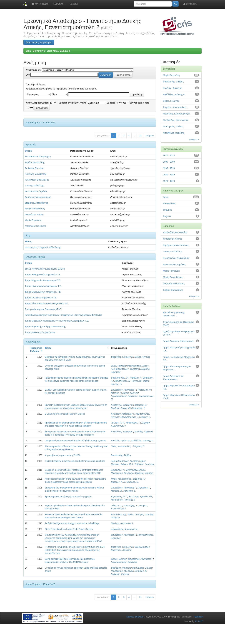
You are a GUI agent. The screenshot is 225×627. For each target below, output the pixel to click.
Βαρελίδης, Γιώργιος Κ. (122, 357)
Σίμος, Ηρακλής (118, 365)
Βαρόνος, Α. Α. (118, 482)
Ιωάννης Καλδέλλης (34, 185)
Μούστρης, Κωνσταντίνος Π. (177, 113)
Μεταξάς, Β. (116, 491)
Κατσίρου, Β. (141, 405)
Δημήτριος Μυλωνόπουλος (38, 197)
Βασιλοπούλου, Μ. (120, 378)
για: (28, 74)
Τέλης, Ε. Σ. (116, 505)
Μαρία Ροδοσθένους (35, 208)
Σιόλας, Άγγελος (142, 357)
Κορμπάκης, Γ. (138, 408)
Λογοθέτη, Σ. (130, 491)
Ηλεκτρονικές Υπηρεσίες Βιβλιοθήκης (43, 247)
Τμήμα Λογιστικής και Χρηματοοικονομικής (45, 326)
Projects (167, 216)
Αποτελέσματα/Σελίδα (37, 103)
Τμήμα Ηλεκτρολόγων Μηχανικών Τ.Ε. (43, 286)
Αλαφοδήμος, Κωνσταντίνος (124, 529)
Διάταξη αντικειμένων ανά (72, 103)
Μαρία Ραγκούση (33, 220)
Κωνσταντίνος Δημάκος (36, 191)
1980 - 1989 (169, 174)
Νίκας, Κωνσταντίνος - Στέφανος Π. (128, 446)
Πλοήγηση (59, 4)
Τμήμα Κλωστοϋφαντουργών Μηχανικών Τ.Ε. (46, 303)
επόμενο (150, 135)
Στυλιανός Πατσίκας (34, 168)
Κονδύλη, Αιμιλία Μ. (120, 408)
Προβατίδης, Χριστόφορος (175, 120)
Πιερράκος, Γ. (144, 487)
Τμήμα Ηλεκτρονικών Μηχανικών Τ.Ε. (43, 274)
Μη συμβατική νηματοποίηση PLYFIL (63, 455)
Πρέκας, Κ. (145, 417)
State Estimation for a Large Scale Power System (69, 529)
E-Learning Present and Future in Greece (65, 414)
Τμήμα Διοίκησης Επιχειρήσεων (40, 332)
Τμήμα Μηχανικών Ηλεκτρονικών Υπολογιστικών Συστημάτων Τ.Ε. (57, 321)
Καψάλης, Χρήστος (144, 473)
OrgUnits (167, 210)
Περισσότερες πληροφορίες (38, 42)
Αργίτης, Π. (116, 384)
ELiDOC (199, 621)
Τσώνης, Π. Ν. (118, 422)
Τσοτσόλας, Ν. (144, 390)
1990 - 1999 (169, 168)
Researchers (169, 203)
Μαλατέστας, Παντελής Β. (123, 499)
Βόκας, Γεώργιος (136, 514)
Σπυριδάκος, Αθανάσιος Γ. (123, 390)
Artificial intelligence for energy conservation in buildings (72, 523)
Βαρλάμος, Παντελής (121, 568)
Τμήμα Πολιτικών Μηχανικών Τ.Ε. (41, 297)
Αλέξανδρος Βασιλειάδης (37, 179)
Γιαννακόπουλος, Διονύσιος (124, 396)
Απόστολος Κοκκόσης (35, 226)
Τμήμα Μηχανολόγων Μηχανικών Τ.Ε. (43, 292)
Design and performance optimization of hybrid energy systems (75, 440)
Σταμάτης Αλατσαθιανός (36, 203)
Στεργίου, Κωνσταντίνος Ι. (175, 107)
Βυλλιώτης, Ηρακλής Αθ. (140, 496)
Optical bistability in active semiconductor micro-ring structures (75, 461)
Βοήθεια (74, 4)
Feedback (198, 616)
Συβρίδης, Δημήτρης (144, 464)
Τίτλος (28, 241)
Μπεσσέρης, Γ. (133, 422)
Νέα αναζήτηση (123, 75)
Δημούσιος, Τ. (117, 470)
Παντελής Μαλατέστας (35, 174)
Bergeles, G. (133, 482)
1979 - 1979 (169, 181)
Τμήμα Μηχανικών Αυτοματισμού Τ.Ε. (43, 280)
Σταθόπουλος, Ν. (122, 381)
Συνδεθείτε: (191, 3)
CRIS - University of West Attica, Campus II (48, 51)
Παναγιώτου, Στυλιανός (122, 473)
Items (165, 197)
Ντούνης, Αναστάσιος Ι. (122, 523)
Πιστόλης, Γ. (136, 378)
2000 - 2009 (169, 162)
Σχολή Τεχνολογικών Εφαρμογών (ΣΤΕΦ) (45, 269)
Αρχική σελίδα (40, 3)
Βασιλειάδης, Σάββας (121, 455)
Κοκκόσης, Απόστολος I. (123, 414)
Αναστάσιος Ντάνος (34, 214)
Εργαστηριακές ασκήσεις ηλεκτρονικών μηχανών (68, 496)
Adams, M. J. (127, 464)
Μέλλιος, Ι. (116, 393)
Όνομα (28, 151)
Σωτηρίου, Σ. (141, 571)
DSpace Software (134, 616)
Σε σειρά (111, 103)
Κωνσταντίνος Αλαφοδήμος (38, 156)
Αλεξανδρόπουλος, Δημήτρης (125, 369)
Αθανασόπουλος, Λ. (129, 417)
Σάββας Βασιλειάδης (35, 162)
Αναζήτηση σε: (33, 70)
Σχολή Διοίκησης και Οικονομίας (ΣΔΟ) (43, 309)
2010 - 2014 (169, 155)
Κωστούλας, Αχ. (118, 514)
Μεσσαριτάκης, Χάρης (138, 365)
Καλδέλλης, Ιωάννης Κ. (122, 405)
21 (140, 135)
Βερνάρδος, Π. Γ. (119, 496)
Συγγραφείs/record (139, 103)
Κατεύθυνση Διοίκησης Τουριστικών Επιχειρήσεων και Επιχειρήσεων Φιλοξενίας (63, 315)
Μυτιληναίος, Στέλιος (135, 470)
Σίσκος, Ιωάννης (130, 393)
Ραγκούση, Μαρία (140, 381)
